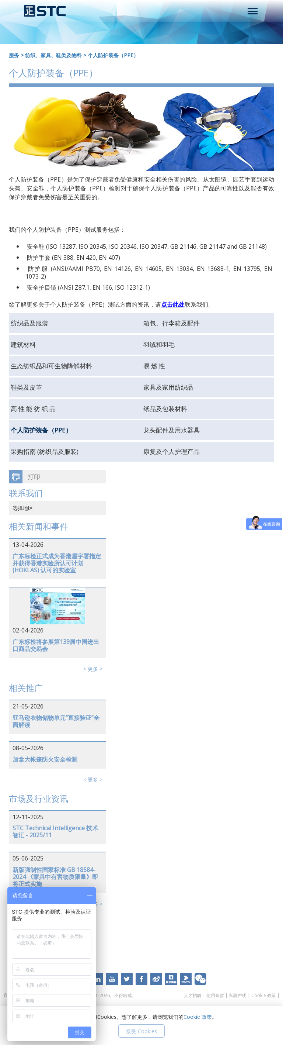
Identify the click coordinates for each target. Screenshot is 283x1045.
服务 (14, 55)
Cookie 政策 (263, 995)
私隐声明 (238, 995)
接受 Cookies (141, 1031)
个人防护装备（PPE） (113, 55)
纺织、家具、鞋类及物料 (53, 55)
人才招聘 (193, 995)
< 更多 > (92, 668)
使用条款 (215, 995)
